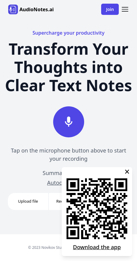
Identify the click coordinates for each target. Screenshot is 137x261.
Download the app (97, 247)
